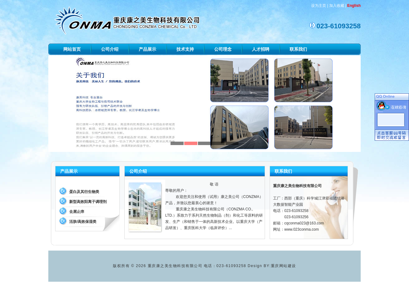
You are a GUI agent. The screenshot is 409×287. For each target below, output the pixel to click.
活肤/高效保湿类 (82, 221)
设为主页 (318, 5)
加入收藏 (336, 5)
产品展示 (147, 49)
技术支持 (185, 49)
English (354, 5)
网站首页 (72, 49)
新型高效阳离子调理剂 (88, 202)
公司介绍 (109, 49)
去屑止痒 (76, 211)
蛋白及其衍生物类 (84, 192)
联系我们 (298, 49)
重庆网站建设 (283, 266)
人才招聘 (260, 49)
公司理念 (223, 49)
